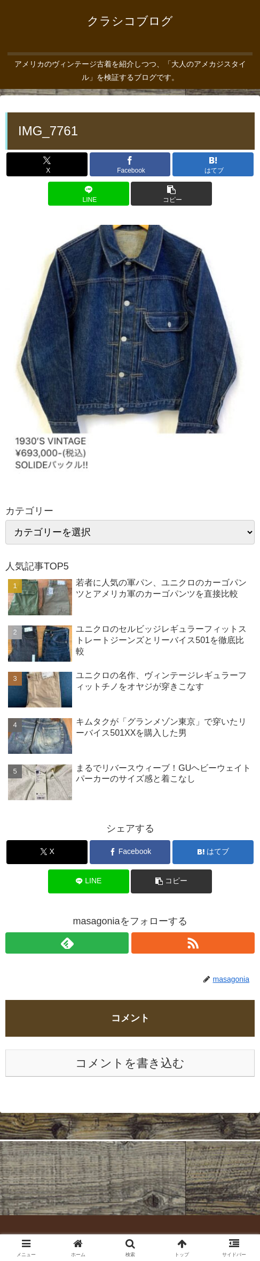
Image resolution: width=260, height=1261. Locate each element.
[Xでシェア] (47, 164)
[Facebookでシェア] (130, 164)
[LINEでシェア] (88, 194)
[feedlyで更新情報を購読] (67, 943)
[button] (171, 194)
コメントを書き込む (130, 1063)
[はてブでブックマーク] (213, 164)
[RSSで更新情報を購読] (193, 943)
